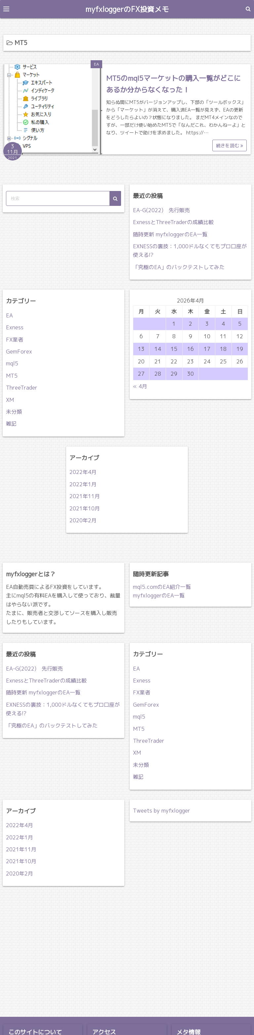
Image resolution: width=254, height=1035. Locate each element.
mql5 (12, 363)
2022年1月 (83, 484)
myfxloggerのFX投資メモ (127, 9)
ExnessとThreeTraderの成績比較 (173, 222)
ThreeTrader (21, 387)
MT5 (12, 375)
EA (96, 64)
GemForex (19, 351)
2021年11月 (84, 496)
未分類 (14, 411)
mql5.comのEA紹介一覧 (162, 586)
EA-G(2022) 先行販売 (161, 209)
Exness (14, 327)
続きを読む (229, 145)
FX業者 (14, 339)
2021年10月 (84, 508)
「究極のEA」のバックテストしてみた (179, 266)
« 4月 (140, 386)
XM (10, 399)
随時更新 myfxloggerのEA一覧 (170, 234)
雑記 (11, 423)
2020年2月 (83, 520)
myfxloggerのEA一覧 (159, 595)
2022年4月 (83, 472)
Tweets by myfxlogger (161, 810)
